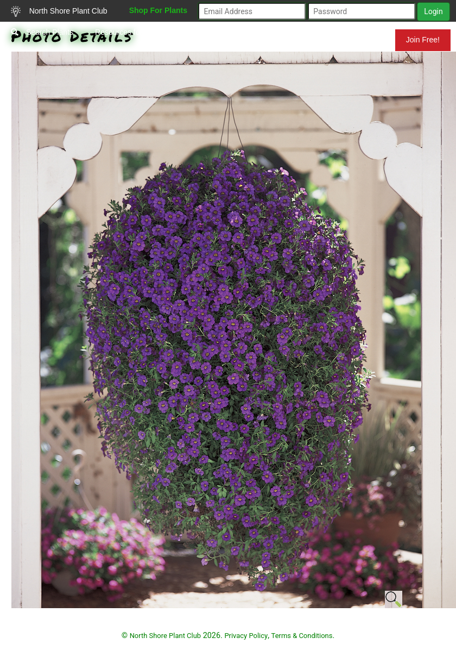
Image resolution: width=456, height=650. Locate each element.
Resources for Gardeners (137, 32)
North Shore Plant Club (59, 11)
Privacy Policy (246, 636)
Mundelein (359, 39)
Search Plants (42, 32)
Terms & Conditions (302, 636)
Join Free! (423, 39)
